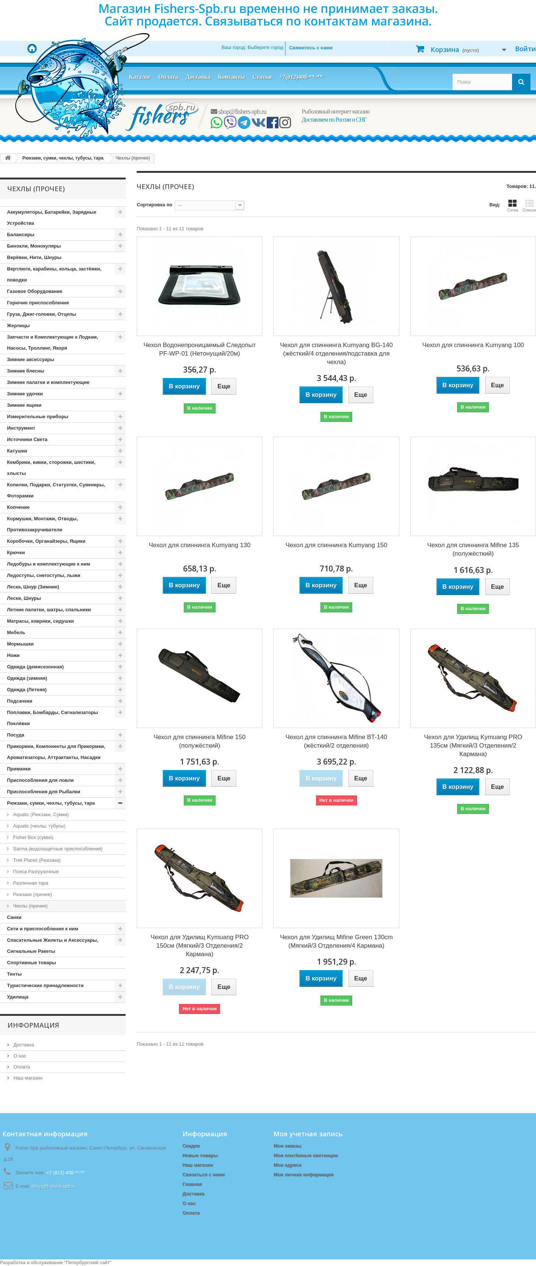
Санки (14, 917)
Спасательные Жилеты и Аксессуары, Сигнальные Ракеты (52, 945)
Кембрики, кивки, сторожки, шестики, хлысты (51, 467)
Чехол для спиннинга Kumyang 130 (200, 545)
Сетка (512, 205)
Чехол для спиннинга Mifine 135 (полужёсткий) (473, 549)
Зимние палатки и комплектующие (48, 382)
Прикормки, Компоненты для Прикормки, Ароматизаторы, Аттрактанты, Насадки (56, 752)
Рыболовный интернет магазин (335, 111)
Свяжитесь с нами (311, 47)
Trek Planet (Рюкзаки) (36, 860)
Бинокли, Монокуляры (34, 246)
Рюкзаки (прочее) (32, 894)
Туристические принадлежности (45, 985)
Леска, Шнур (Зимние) (33, 587)
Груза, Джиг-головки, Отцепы (41, 314)
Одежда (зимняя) (27, 678)
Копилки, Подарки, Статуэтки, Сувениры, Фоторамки (56, 490)
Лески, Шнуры (24, 598)
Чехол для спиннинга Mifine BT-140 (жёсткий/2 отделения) (336, 741)
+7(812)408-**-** (301, 77)
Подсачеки (19, 701)
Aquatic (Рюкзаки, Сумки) (40, 814)
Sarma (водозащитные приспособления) (57, 848)
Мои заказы (287, 1145)
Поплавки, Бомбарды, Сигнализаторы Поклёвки (52, 718)
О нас (19, 1056)
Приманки (19, 769)
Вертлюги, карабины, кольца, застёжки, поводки (54, 274)
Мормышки (20, 644)
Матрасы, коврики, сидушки (40, 621)
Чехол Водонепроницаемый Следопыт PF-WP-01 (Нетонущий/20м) (200, 349)
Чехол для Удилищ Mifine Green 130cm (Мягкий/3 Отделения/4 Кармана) (336, 941)
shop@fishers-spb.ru (238, 111)
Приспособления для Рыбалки (43, 791)
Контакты (231, 77)
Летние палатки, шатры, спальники (49, 609)
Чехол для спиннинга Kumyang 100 (473, 345)
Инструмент (21, 428)
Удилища (17, 997)
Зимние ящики (24, 405)
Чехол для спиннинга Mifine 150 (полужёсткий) (200, 741)
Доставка (198, 77)
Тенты (14, 974)
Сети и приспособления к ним (42, 928)
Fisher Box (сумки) (32, 837)
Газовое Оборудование (34, 291)
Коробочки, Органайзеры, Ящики (46, 541)
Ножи (13, 655)
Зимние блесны (25, 371)
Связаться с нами (203, 1174)
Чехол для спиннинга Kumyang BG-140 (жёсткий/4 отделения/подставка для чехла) (336, 354)
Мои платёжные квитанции (305, 1155)
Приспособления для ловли (40, 780)
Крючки (16, 552)
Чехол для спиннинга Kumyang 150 (336, 545)
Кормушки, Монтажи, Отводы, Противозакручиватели (42, 524)
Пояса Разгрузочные (35, 871)
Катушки (17, 451)
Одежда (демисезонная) (35, 666)
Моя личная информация (303, 1174)
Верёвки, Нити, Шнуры (34, 257)
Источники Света (27, 439)
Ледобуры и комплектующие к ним (48, 564)
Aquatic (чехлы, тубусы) (39, 826)
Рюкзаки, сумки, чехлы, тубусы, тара (51, 803)
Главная (192, 1184)
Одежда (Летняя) (27, 689)
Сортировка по (154, 204)
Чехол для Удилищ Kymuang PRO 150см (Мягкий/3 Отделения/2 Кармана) (200, 946)
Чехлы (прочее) (30, 906)
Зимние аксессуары (30, 359)
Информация (33, 1025)
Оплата (168, 77)
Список (529, 205)
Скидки (191, 1145)
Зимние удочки (25, 393)
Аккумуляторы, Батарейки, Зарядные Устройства (51, 217)
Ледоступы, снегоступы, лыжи (43, 575)
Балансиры (20, 234)
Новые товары (200, 1155)
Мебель (16, 632)
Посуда (15, 735)
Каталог (140, 77)
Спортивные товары (31, 962)
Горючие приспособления (38, 302)
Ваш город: (252, 47)
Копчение (18, 507)
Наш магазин (27, 1078)
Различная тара (30, 883)
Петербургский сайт (88, 1262)
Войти (525, 48)
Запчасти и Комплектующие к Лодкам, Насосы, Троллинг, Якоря (52, 342)
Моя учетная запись (308, 1133)
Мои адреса (287, 1165)
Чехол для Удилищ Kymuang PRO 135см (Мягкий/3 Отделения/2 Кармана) (473, 746)
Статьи (262, 77)
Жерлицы (18, 325)
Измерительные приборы (38, 416)
